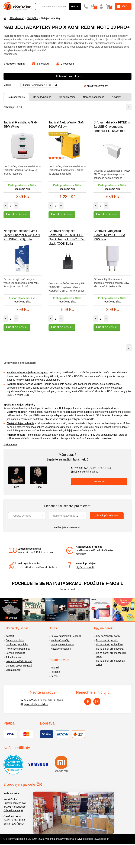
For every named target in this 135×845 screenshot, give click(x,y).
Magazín (55, 667)
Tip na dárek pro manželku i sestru (111, 655)
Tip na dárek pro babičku (109, 644)
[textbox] (26, 515)
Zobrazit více (11, 54)
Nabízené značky (60, 640)
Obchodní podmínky (17, 644)
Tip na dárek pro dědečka (109, 648)
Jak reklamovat (14, 657)
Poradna (55, 671)
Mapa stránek (13, 669)
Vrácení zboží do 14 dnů (19, 661)
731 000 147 (91, 468)
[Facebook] (87, 701)
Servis (54, 676)
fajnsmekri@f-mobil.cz (85, 471)
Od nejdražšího (67, 97)
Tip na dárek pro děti (107, 640)
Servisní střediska (15, 653)
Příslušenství (16, 18)
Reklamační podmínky (18, 648)
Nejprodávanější (16, 97)
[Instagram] (96, 701)
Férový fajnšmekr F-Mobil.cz (66, 636)
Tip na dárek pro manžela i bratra (110, 662)
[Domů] (4, 18)
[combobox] (26, 515)
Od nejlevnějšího (42, 97)
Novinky (116, 97)
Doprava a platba (15, 640)
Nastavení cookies (61, 648)
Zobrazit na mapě (13, 810)
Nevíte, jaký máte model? (67, 527)
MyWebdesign (101, 838)
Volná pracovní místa (62, 644)
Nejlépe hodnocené (93, 97)
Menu (123, 6)
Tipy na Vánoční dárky (108, 636)
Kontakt (10, 636)
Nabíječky (32, 18)
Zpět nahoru (10, 444)
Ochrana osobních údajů (19, 665)
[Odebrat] (40, 85)
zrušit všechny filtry (96, 85)
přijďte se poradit (85, 567)
